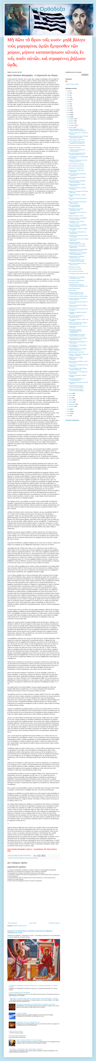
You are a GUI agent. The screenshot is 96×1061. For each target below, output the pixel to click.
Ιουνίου (70, 395)
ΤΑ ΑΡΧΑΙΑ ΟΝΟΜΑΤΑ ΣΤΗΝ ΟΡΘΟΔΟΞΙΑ (19, 992)
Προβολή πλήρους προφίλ (72, 84)
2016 (68, 112)
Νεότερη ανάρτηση (12, 923)
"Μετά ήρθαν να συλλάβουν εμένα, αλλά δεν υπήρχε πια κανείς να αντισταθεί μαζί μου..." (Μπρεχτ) (34, 998)
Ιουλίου (70, 393)
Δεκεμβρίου (72, 118)
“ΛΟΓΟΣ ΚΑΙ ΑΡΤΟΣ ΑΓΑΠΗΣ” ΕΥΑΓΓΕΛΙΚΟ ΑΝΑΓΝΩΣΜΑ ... (76, 386)
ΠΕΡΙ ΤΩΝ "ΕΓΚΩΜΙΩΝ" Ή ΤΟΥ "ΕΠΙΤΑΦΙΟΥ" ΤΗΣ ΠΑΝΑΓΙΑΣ (76, 260)
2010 (68, 415)
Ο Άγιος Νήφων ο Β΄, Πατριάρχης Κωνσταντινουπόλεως (76, 277)
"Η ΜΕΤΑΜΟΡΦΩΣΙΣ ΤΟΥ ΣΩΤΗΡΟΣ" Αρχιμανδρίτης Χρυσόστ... (77, 339)
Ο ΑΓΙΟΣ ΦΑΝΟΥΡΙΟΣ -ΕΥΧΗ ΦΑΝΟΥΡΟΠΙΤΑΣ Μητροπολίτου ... (77, 130)
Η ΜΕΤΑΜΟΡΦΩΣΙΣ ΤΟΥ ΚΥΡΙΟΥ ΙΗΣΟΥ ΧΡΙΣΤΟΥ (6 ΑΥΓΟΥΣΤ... (76, 335)
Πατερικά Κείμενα (34, 857)
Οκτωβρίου (71, 123)
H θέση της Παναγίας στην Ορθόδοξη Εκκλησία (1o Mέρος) (77, 225)
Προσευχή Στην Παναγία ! (74, 267)
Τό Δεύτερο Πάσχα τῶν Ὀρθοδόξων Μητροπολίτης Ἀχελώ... (77, 181)
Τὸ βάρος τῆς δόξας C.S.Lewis (75, 215)
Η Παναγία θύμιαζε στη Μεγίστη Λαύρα (77, 296)
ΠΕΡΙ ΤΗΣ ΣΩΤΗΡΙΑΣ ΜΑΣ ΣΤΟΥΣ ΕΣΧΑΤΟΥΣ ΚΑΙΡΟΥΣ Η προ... (77, 154)
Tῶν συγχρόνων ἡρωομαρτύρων (76, 280)
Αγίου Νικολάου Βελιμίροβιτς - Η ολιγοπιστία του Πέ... (76, 316)
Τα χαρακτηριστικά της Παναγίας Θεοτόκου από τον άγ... (76, 257)
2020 (68, 104)
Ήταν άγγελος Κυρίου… (74, 282)
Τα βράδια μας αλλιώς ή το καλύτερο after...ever (28, 1022)
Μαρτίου (71, 402)
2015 (68, 114)
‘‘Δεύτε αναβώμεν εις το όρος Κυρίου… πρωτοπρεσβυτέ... (77, 345)
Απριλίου (71, 400)
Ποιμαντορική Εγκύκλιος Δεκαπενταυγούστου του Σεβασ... (77, 243)
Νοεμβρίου (71, 121)
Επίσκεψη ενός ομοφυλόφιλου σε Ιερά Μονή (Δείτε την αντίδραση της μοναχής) (35, 1004)
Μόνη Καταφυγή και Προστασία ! (76, 166)
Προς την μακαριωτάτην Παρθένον (76, 145)
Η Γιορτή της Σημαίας (21, 1013)
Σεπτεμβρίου (72, 125)
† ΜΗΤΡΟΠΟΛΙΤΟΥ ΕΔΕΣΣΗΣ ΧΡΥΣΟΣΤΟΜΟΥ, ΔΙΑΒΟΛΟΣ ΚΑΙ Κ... (78, 285)
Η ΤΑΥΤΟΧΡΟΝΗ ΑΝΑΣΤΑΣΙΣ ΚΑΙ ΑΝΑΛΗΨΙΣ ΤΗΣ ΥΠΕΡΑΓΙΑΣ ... (76, 142)
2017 (68, 110)
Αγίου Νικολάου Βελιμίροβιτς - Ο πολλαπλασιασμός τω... (76, 379)
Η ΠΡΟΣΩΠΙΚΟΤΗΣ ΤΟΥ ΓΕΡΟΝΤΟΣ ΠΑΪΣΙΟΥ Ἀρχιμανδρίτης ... (77, 253)
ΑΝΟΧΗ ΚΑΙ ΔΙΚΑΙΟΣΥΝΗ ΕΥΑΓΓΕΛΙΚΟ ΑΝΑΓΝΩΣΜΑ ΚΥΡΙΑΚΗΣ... (78, 137)
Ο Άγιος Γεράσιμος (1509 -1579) (76, 139)
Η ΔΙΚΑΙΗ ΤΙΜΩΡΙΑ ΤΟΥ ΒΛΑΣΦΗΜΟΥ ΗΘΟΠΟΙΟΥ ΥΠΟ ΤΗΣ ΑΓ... (78, 250)
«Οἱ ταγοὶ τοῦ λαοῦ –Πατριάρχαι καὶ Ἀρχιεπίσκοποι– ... (77, 246)
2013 (68, 409)
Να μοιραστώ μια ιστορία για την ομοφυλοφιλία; (76, 171)
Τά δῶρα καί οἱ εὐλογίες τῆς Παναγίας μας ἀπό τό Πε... (77, 306)
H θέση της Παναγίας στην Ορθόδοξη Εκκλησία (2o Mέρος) (77, 218)
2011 (68, 413)
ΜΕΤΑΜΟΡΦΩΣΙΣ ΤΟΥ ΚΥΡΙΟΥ (76, 352)
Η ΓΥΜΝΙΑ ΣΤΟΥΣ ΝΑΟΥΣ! (75, 269)
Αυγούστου (71, 127)
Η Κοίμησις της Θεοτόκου (74, 147)
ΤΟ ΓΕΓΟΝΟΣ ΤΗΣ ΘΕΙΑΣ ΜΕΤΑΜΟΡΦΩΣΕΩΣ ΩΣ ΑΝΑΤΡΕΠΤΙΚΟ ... (75, 331)
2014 (68, 116)
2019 (68, 106)
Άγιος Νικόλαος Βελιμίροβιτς (18, 857)
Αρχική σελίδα (32, 923)
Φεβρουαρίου (72, 404)
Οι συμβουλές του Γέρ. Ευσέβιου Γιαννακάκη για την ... (76, 222)
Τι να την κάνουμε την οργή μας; (76, 163)
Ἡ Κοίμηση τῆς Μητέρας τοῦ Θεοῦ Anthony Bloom (76, 185)
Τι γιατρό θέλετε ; (72, 290)
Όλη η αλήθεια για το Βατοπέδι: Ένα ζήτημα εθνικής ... (77, 232)
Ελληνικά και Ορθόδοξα (36, 9)
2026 (68, 91)
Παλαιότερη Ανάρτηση (54, 923)
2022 (68, 99)
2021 (68, 101)
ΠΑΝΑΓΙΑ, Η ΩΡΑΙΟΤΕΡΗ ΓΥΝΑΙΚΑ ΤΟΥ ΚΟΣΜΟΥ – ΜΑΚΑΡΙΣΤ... (78, 355)
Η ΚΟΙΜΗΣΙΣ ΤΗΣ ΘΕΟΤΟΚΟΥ (76, 168)
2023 (68, 97)
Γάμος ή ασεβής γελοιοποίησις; (76, 271)
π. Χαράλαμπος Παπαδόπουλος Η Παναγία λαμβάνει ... (76, 150)
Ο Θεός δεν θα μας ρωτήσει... (16, 1031)
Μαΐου (70, 397)
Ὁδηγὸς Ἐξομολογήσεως (74, 288)
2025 (68, 93)
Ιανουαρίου (71, 406)
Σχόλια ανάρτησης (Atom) (20, 925)
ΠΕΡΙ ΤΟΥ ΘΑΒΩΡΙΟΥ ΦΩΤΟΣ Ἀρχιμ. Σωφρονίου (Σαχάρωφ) (77, 369)
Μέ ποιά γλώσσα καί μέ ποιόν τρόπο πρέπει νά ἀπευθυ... (77, 299)
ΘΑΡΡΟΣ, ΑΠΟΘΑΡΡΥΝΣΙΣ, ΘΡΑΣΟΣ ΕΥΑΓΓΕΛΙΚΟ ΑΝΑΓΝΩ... (77, 323)
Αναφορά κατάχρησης (72, 420)
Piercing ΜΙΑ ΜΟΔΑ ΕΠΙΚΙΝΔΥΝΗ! (17, 1035)
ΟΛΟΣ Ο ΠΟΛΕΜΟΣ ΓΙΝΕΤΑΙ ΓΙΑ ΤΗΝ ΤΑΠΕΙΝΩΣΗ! (29, 1040)
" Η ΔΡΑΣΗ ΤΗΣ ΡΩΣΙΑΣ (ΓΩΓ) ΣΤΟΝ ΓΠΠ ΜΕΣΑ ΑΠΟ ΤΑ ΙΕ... (77, 161)
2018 (68, 108)
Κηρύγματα (27, 857)
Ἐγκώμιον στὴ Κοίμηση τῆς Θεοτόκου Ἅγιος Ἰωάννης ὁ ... (77, 202)
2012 (68, 411)
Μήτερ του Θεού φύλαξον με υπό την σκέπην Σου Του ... (77, 264)
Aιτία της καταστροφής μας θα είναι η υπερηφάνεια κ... (77, 174)
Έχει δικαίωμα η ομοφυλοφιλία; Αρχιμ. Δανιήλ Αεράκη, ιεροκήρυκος (26, 1049)
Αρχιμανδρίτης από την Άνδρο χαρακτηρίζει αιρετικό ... (75, 209)
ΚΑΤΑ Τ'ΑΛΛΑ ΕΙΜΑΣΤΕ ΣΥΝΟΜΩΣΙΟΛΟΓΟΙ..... (74, 206)
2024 (68, 95)
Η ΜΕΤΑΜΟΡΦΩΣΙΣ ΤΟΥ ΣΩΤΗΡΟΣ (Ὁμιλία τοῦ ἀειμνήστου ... (77, 349)
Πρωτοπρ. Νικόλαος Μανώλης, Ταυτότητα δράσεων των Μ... (76, 293)
